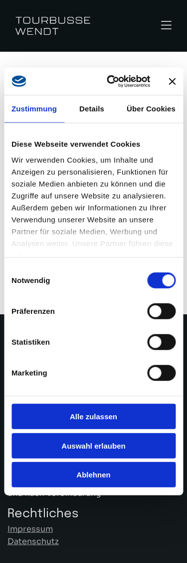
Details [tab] (91, 108)
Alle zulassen (93, 416)
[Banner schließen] (172, 81)
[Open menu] (166, 26)
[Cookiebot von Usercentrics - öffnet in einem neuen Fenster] (111, 81)
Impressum (30, 529)
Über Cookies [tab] (151, 108)
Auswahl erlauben (93, 446)
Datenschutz (33, 541)
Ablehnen (93, 474)
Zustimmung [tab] (34, 108)
